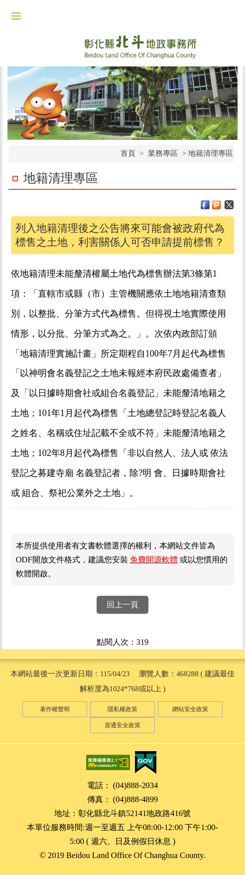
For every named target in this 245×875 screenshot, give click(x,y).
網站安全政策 (190, 709)
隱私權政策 (122, 709)
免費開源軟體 (154, 559)
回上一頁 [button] (122, 604)
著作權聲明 (55, 709)
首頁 (128, 153)
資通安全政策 (122, 725)
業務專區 (163, 153)
